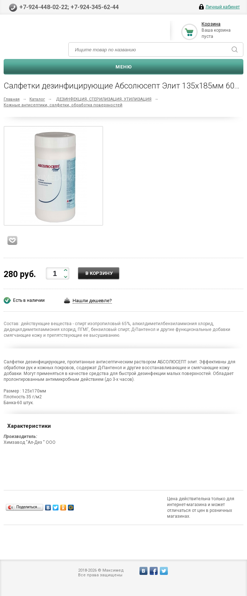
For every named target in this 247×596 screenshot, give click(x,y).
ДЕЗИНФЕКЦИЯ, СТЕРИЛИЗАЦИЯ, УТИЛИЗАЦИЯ (103, 99)
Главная (12, 99)
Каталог (37, 99)
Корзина (211, 24)
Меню (124, 67)
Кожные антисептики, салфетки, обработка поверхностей (63, 105)
